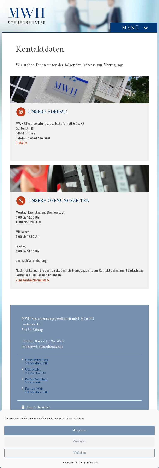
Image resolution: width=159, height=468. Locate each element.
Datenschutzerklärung (74, 462)
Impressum (92, 462)
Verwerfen (79, 441)
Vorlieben (79, 453)
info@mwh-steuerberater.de (42, 346)
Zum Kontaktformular (31, 280)
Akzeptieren (79, 430)
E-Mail (20, 143)
